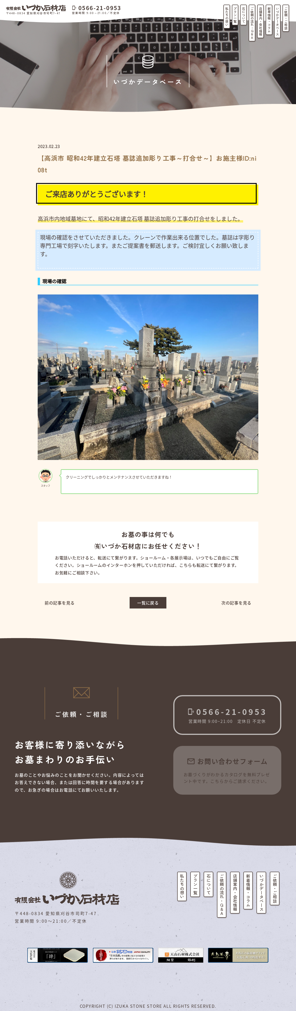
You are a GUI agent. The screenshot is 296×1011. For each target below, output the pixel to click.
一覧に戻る (148, 603)
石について (243, 15)
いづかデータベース (277, 21)
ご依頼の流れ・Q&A (252, 23)
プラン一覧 (235, 15)
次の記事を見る (236, 603)
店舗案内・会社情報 (260, 21)
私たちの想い (227, 16)
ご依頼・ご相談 (286, 18)
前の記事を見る (60, 603)
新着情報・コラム (269, 20)
